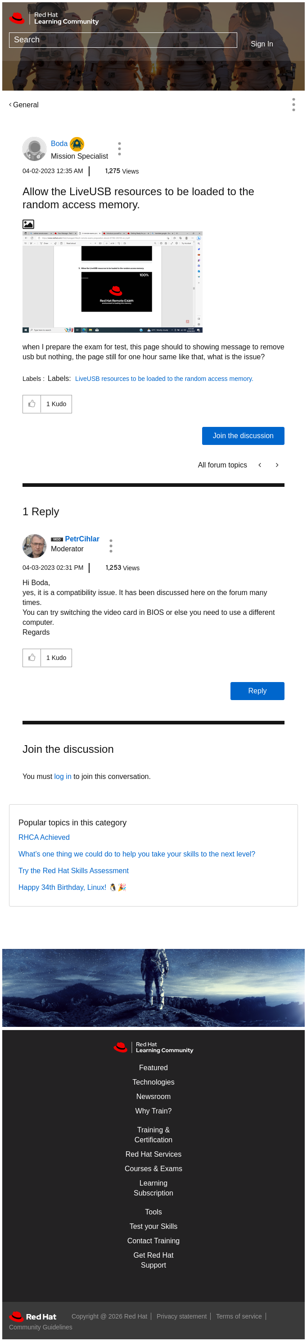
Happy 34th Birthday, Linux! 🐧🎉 (72, 887)
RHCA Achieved (44, 837)
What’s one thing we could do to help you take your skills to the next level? (136, 854)
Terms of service (239, 1316)
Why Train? (153, 1111)
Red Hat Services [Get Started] (154, 1154)
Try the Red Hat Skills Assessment (73, 871)
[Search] (123, 40)
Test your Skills (154, 1226)
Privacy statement (182, 1316)
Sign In (262, 44)
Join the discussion (243, 436)
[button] (119, 148)
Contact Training (153, 1241)
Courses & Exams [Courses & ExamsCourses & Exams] (153, 1169)
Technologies (153, 1082)
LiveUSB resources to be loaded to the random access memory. (164, 379)
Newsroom (153, 1096)
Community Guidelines (40, 1327)
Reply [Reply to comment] (257, 691)
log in (63, 776)
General (26, 105)
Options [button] (293, 104)
